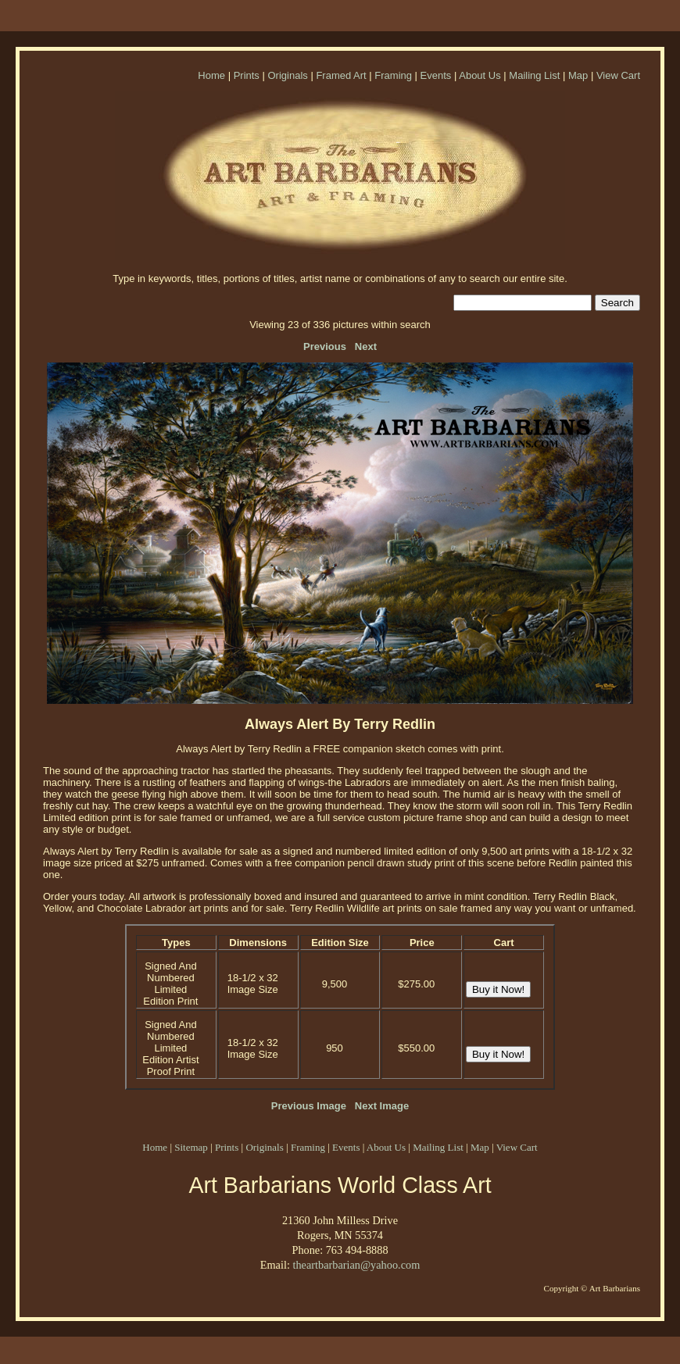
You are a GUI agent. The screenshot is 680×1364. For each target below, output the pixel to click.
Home (211, 75)
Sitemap (191, 1147)
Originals (287, 75)
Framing (393, 75)
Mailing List (534, 75)
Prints (246, 75)
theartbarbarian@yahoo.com (356, 1265)
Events (436, 75)
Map (578, 75)
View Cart (618, 75)
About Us (479, 75)
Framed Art (341, 75)
